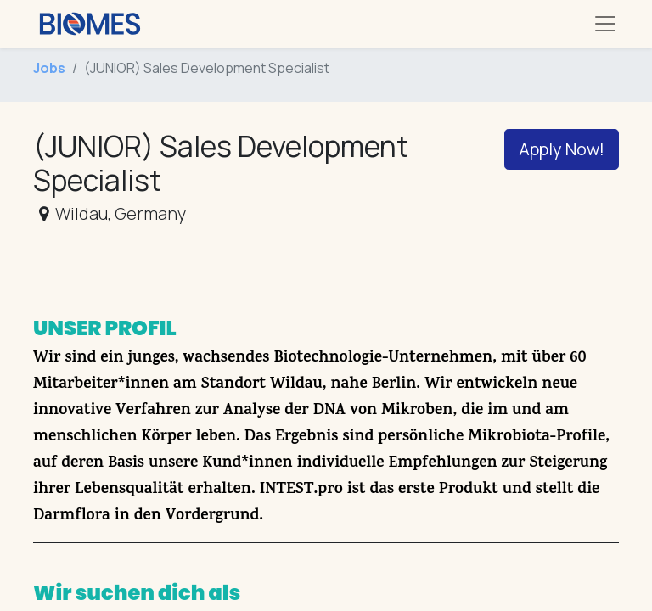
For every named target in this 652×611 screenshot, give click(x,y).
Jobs (49, 68)
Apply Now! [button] (561, 148)
